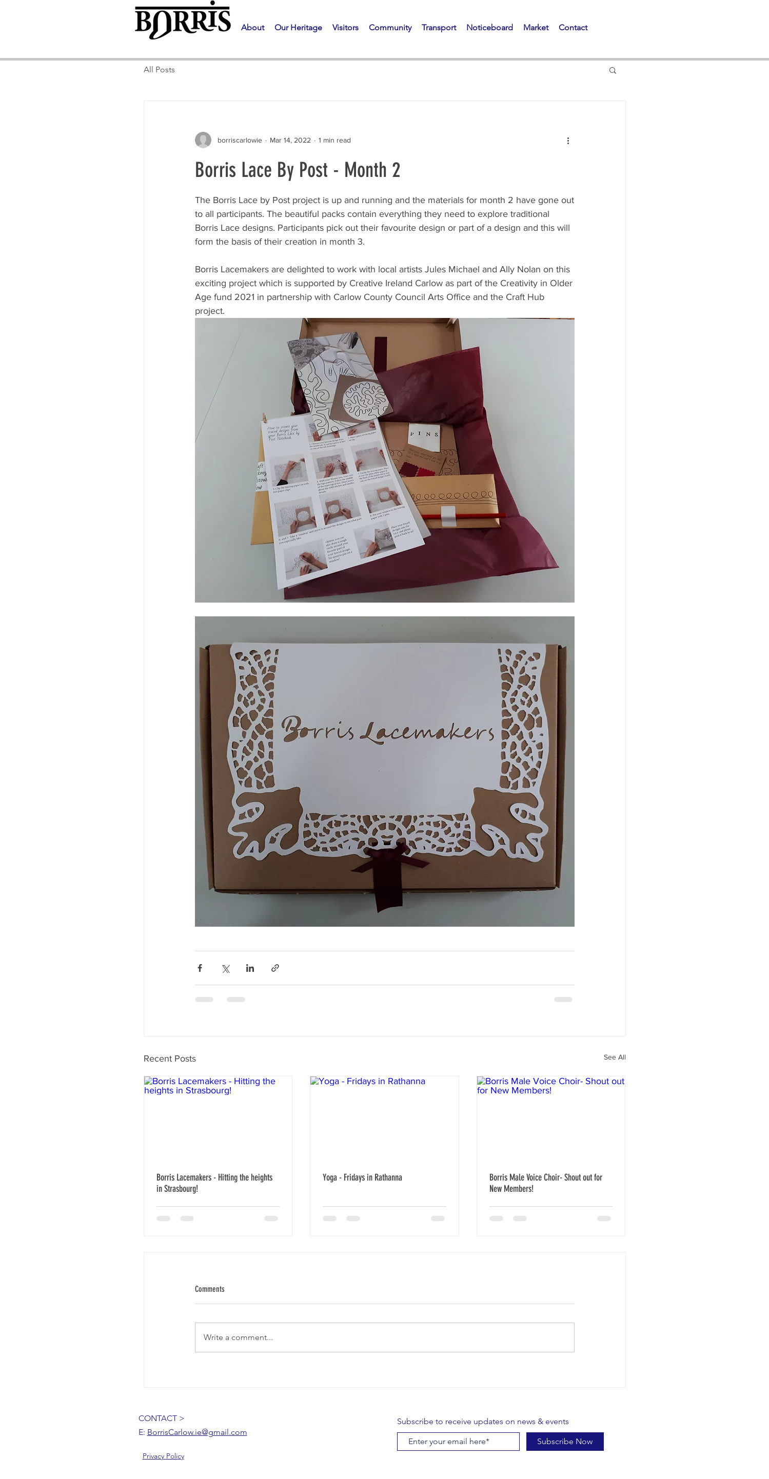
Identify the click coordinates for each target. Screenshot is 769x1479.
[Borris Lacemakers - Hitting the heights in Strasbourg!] (218, 1118)
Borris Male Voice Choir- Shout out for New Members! (545, 1183)
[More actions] (568, 140)
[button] (298, 27)
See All (615, 1057)
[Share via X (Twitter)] (225, 968)
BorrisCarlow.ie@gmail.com (197, 1432)
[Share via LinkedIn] (250, 968)
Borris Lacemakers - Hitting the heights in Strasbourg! (214, 1183)
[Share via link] (275, 968)
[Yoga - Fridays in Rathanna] (384, 1118)
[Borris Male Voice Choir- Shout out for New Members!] (551, 1118)
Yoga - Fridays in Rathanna (362, 1177)
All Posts (159, 69)
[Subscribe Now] (565, 1441)
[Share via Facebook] (200, 968)
